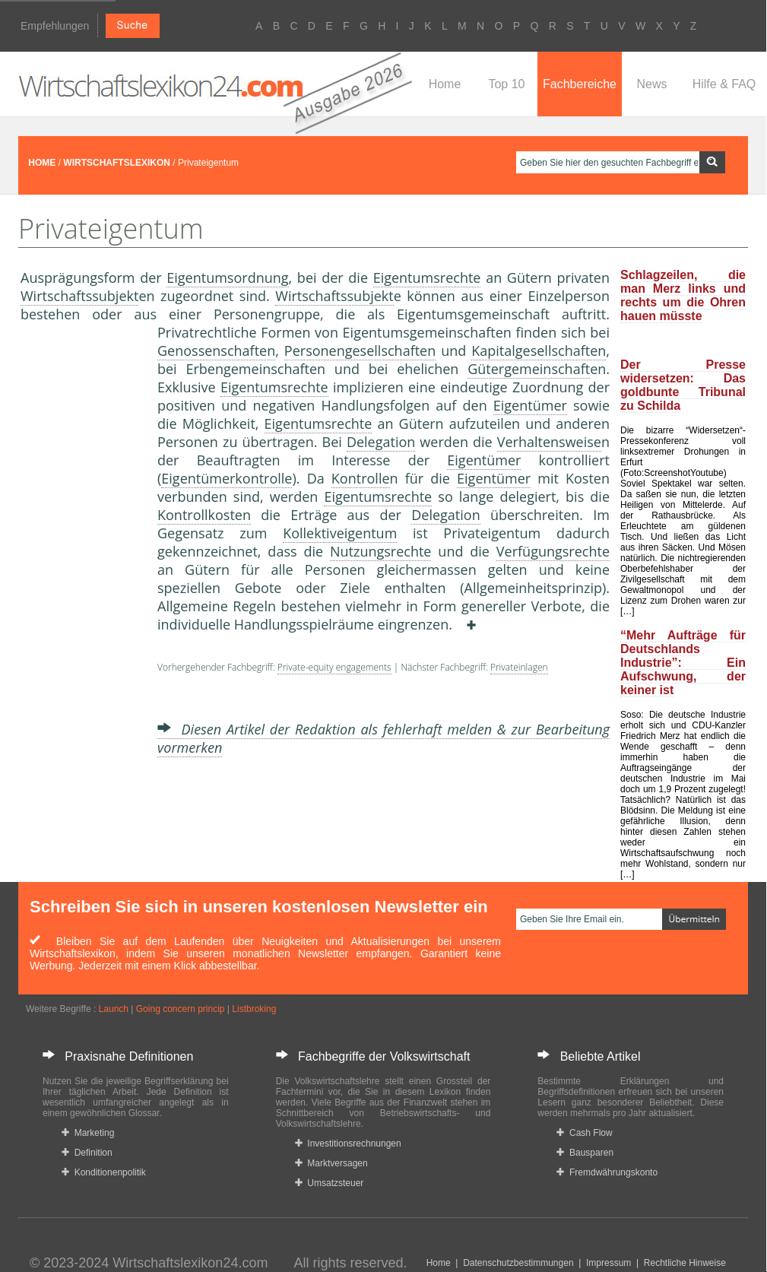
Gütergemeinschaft (528, 369)
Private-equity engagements (334, 667)
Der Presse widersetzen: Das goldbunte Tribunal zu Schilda (683, 385)
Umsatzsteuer (329, 1183)
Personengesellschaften (360, 350)
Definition (87, 1152)
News (651, 84)
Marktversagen (331, 1163)
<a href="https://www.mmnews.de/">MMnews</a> (81, 576)
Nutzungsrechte (381, 551)
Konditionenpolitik (104, 1172)
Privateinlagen (519, 667)
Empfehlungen (55, 26)
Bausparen (584, 1152)
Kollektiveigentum (340, 533)
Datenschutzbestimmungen (518, 1263)
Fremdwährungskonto (607, 1172)
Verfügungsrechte (553, 551)
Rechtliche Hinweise (685, 1263)
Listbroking (254, 1009)
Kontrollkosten (204, 515)
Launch (113, 1009)
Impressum (608, 1263)
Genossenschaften (216, 350)
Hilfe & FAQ (724, 84)
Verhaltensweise (549, 442)
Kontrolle (360, 478)
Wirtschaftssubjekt (79, 296)
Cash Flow (584, 1133)
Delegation (381, 442)
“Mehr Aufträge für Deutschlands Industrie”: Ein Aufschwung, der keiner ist (683, 662)
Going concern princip (180, 1009)
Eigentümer (530, 405)
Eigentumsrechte (427, 277)
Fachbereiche (579, 84)
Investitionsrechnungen (348, 1143)
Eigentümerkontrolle (226, 478)
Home (445, 84)
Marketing (88, 1133)
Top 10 (506, 84)
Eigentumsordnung (227, 277)
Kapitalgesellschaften (538, 350)
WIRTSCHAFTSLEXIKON (116, 162)
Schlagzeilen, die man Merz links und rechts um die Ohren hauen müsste (683, 295)
